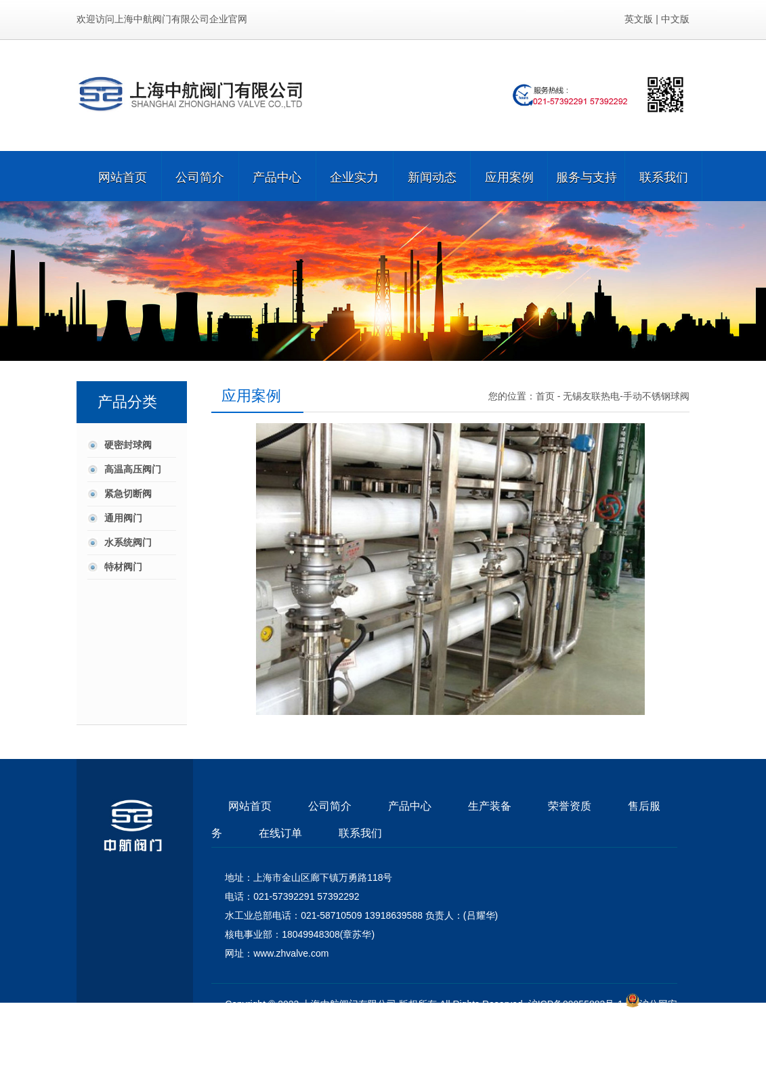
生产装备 (489, 806)
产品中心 (277, 176)
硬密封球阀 (128, 444)
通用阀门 (123, 518)
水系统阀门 (128, 542)
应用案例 (509, 176)
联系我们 (663, 176)
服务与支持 (586, 176)
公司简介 (199, 176)
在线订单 (280, 833)
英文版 (638, 19)
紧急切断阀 (128, 493)
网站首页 (122, 176)
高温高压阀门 (132, 469)
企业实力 (354, 176)
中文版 (675, 19)
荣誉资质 (569, 806)
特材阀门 (123, 566)
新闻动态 (432, 176)
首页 (545, 396)
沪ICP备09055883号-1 (575, 1004)
